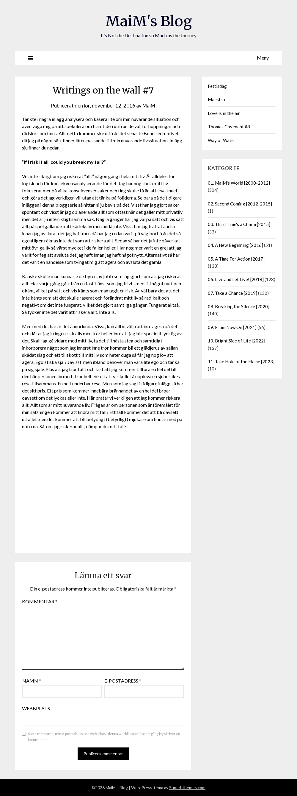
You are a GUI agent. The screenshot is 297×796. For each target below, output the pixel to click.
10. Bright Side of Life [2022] (236, 340)
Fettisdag (217, 86)
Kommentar (39, 601)
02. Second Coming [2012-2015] (240, 203)
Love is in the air (224, 113)
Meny (263, 57)
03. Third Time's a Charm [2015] (239, 224)
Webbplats (36, 708)
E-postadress (122, 680)
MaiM (148, 105)
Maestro (216, 99)
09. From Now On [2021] (232, 327)
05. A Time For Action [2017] (236, 258)
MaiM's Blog (149, 21)
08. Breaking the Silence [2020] (238, 306)
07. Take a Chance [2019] (232, 293)
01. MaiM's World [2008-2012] (239, 183)
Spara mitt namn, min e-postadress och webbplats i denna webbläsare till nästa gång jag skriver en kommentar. (104, 736)
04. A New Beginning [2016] (235, 245)
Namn (31, 680)
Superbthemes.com (187, 787)
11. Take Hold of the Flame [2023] (241, 361)
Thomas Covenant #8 (229, 126)
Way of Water (221, 140)
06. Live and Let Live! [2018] (236, 279)
